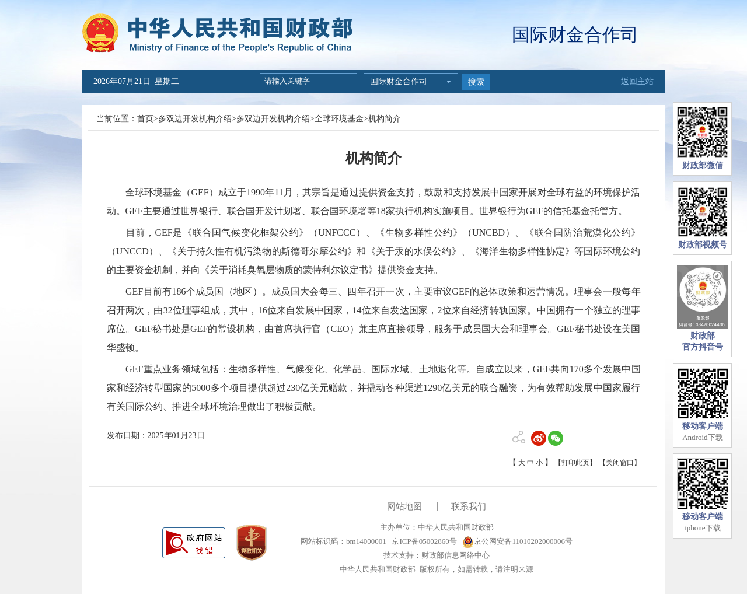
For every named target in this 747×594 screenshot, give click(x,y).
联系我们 (468, 506)
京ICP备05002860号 (423, 541)
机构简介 (384, 118)
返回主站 (637, 81)
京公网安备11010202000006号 (517, 541)
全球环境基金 (339, 118)
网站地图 (404, 506)
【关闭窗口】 (620, 463)
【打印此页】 (575, 463)
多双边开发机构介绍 (195, 118)
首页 (145, 118)
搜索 (476, 82)
